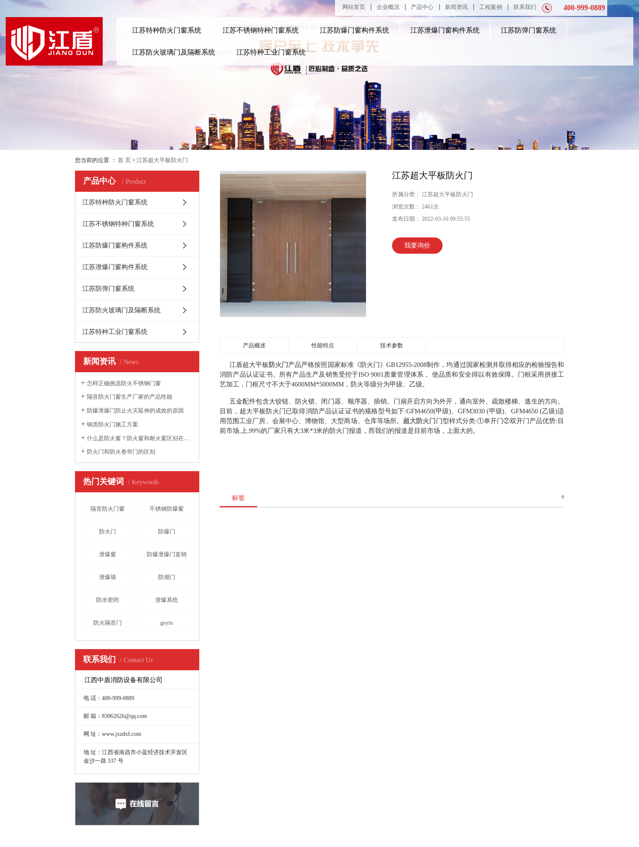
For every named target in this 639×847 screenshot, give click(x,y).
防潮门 (166, 577)
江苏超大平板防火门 (162, 160)
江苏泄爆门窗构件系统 (445, 30)
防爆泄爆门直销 (167, 554)
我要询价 (417, 245)
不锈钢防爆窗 (167, 509)
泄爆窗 (107, 554)
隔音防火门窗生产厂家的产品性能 (129, 397)
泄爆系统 (166, 600)
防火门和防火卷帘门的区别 (121, 452)
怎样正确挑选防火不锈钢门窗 (124, 383)
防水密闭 (107, 600)
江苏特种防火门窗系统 (166, 30)
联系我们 (524, 7)
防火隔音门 (107, 623)
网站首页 (353, 7)
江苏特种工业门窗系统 (271, 52)
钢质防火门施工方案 (112, 424)
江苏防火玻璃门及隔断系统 (173, 52)
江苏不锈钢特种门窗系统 (261, 30)
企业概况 (388, 7)
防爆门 (166, 532)
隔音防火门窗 (107, 509)
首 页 (124, 160)
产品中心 (422, 7)
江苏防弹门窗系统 (528, 30)
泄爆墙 (107, 577)
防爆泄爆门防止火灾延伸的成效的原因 (135, 411)
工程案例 (490, 7)
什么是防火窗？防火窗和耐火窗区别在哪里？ (140, 438)
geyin (166, 623)
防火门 (107, 532)
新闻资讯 (456, 7)
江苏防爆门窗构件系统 (354, 30)
